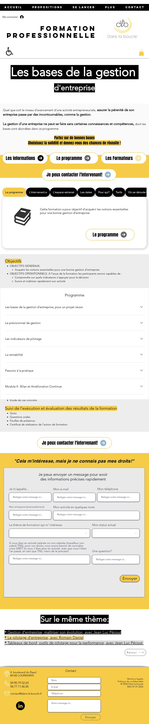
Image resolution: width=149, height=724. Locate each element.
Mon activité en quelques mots (74, 507)
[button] (141, 53)
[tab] (14, 192)
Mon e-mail (61, 489)
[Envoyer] (130, 578)
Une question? (102, 551)
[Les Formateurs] (124, 158)
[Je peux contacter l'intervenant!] (79, 174)
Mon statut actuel (104, 524)
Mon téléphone (107, 488)
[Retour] (135, 652)
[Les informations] (25, 158)
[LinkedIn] (20, 705)
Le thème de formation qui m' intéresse (35, 524)
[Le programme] (73, 158)
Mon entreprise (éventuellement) (26, 507)
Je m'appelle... (19, 488)
